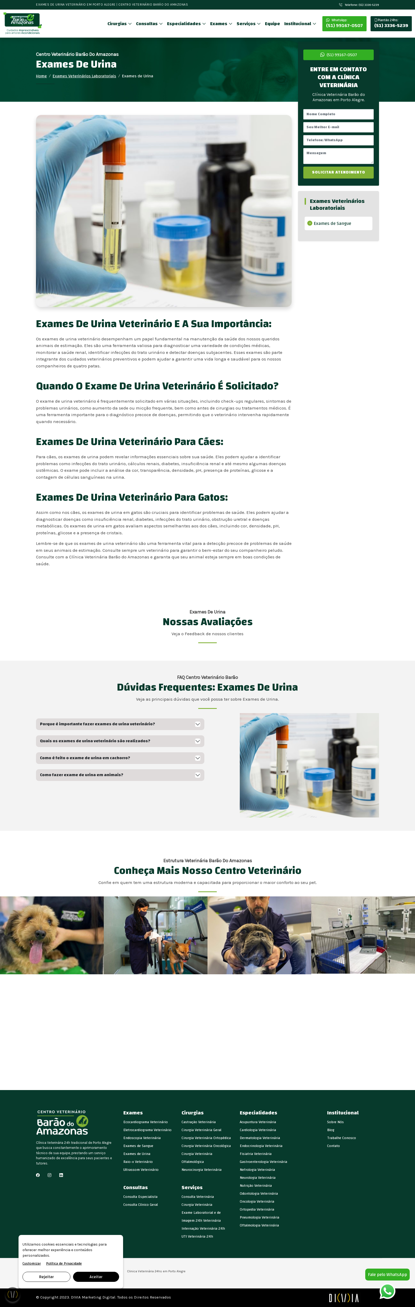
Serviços (247, 23)
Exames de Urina (136, 1153)
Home (41, 76)
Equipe (272, 23)
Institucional (298, 23)
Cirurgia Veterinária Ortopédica (206, 1138)
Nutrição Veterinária (256, 1185)
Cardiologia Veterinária (258, 1130)
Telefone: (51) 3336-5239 (359, 5)
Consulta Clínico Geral (140, 1204)
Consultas (147, 23)
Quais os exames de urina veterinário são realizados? (95, 741)
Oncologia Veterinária (257, 1201)
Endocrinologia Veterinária (261, 1145)
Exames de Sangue (332, 223)
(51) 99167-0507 (344, 23)
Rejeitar (46, 1277)
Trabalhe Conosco (341, 1138)
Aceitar (95, 1277)
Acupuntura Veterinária (258, 1122)
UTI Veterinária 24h (197, 1236)
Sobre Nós (335, 1122)
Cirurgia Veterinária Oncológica (206, 1145)
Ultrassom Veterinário (141, 1169)
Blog (330, 1130)
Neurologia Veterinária (258, 1177)
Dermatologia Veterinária (260, 1138)
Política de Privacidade (64, 1263)
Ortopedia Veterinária (257, 1209)
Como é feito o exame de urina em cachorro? (85, 758)
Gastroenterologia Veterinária (263, 1161)
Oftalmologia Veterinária (259, 1225)
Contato (333, 1145)
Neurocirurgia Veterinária (202, 1169)
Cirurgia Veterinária (197, 1204)
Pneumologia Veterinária (259, 1217)
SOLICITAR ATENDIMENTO (338, 172)
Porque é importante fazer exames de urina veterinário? (97, 724)
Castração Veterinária (199, 1122)
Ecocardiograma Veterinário (145, 1122)
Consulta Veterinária (198, 1196)
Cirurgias (117, 23)
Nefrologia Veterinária (257, 1169)
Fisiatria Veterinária (256, 1153)
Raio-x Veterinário (138, 1161)
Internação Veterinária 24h (203, 1228)
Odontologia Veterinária (259, 1193)
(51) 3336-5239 (391, 23)
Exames (219, 23)
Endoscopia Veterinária (142, 1138)
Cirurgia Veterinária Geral (201, 1130)
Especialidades (184, 23)
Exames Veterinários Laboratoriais (84, 76)
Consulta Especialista (140, 1196)
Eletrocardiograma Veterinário (147, 1130)
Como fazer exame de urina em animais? (81, 775)
